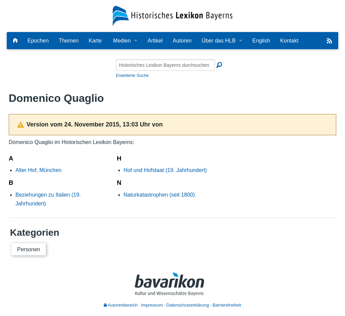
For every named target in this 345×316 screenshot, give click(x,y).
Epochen (38, 41)
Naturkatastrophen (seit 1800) (159, 195)
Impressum (152, 305)
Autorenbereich (120, 305)
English (261, 41)
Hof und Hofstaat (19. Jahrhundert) (165, 170)
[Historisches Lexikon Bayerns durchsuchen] (165, 65)
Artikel (155, 41)
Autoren (182, 41)
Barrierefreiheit (227, 305)
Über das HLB (219, 41)
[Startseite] (172, 16)
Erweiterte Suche (132, 75)
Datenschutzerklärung (187, 305)
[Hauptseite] (15, 40)
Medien (122, 41)
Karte (95, 41)
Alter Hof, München (38, 170)
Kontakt (289, 41)
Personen (28, 249)
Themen (69, 41)
